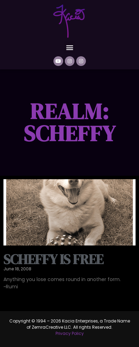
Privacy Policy (70, 333)
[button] (69, 47)
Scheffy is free (53, 259)
